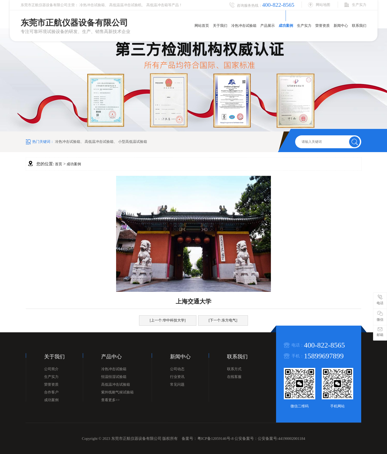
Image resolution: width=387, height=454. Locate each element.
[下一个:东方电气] (223, 320)
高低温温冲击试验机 (125, 5)
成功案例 (286, 26)
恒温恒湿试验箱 (113, 377)
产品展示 (267, 26)
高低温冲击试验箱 (99, 142)
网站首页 (202, 26)
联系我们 (359, 26)
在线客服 (234, 377)
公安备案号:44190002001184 (281, 438)
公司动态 (177, 369)
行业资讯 (177, 377)
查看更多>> (110, 400)
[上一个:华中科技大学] (168, 320)
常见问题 (177, 384)
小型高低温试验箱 (132, 142)
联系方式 (234, 369)
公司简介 (51, 369)
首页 (58, 164)
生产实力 (304, 26)
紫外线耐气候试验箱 (117, 392)
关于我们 (220, 26)
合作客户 (51, 392)
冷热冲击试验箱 (92, 5)
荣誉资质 (322, 26)
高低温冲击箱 (157, 5)
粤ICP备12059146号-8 (215, 438)
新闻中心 (341, 26)
